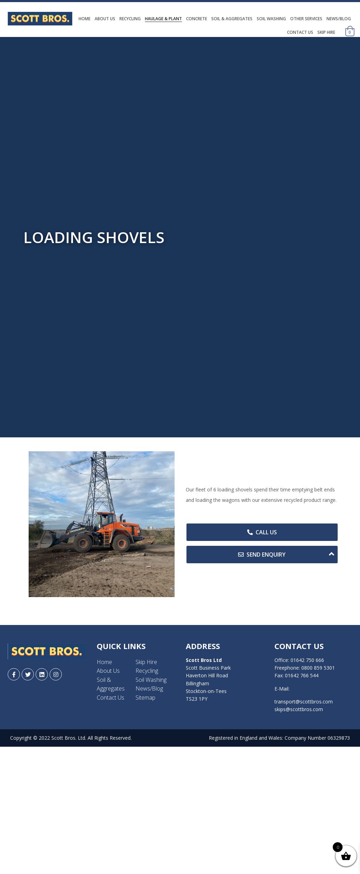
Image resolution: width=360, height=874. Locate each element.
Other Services (306, 19)
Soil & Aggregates (231, 19)
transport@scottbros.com (303, 701)
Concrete (196, 19)
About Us (105, 19)
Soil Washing (271, 19)
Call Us (262, 532)
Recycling (130, 19)
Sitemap (145, 697)
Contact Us (300, 32)
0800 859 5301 (318, 667)
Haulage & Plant (163, 19)
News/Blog (338, 19)
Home (84, 19)
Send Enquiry (286, 554)
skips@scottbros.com (298, 709)
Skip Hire (326, 32)
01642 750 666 (307, 660)
